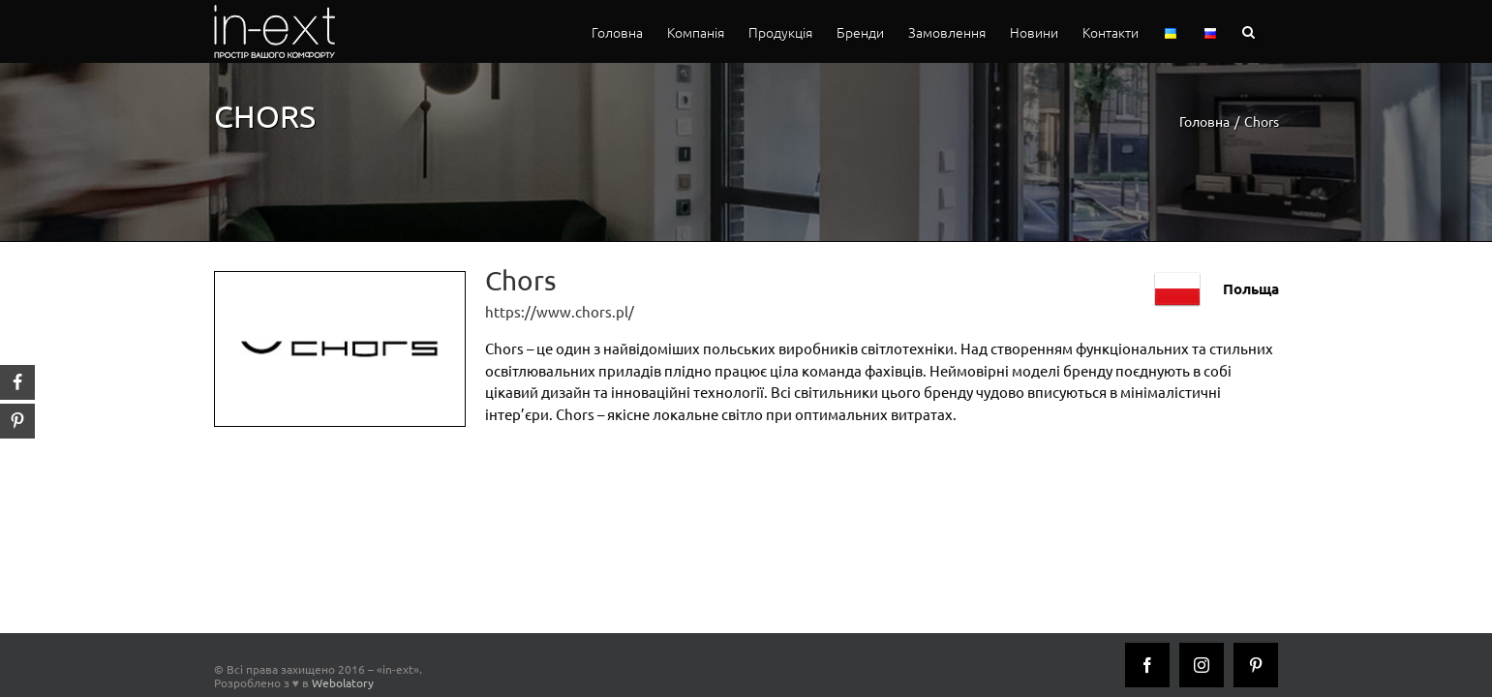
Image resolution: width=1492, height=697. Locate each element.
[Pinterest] (1255, 665)
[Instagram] (1201, 665)
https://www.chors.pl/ (559, 311)
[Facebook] (1147, 665)
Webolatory (343, 682)
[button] (1272, 31)
